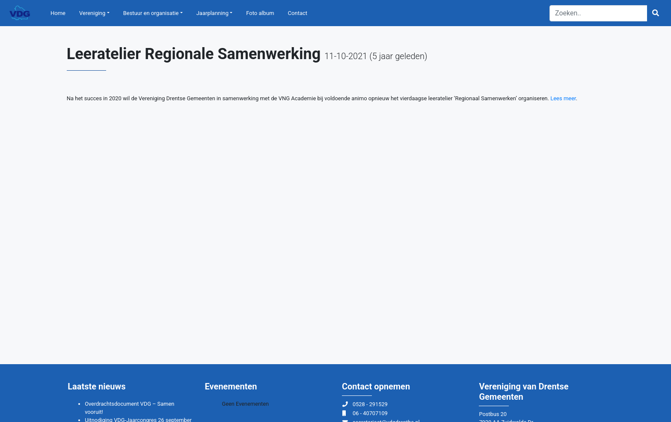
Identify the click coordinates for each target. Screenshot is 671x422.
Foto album (260, 13)
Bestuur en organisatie (151, 13)
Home (57, 13)
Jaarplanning (212, 13)
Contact (297, 13)
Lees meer (563, 98)
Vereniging (92, 13)
